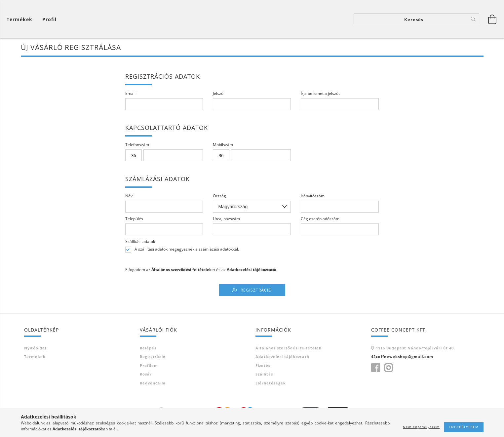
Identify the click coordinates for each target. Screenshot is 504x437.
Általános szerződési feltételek (288, 348)
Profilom (149, 366)
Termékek (35, 357)
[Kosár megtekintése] (21, 20)
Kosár (146, 375)
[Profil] (49, 20)
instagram (388, 369)
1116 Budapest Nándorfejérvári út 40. (415, 348)
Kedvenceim (153, 383)
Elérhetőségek (270, 383)
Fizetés (262, 366)
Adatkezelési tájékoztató (282, 357)
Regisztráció (256, 291)
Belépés (148, 348)
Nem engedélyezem (421, 426)
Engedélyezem (464, 426)
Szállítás (264, 375)
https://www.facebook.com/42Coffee (375, 369)
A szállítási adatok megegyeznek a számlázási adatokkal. (187, 250)
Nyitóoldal (35, 348)
